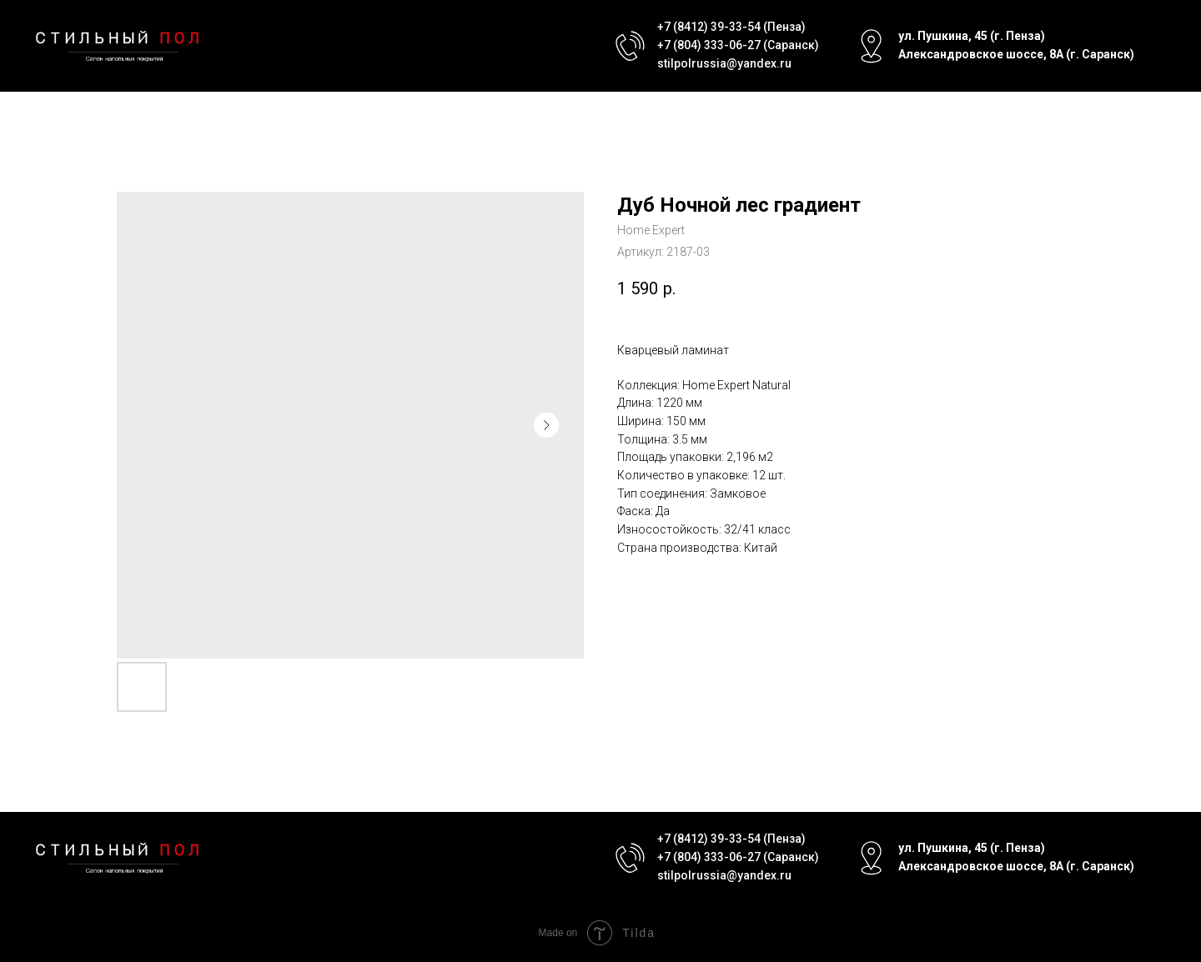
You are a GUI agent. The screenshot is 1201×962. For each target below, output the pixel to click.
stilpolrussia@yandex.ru (724, 63)
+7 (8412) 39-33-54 (709, 26)
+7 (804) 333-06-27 (709, 45)
